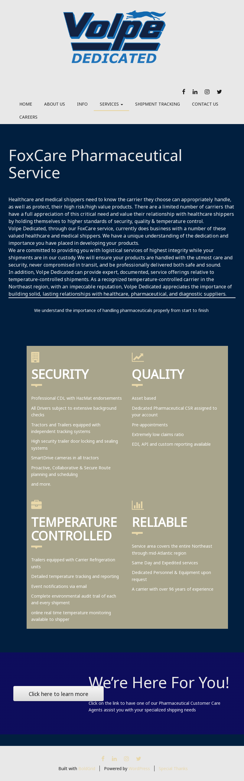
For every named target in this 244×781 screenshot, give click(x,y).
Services (111, 104)
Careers (28, 117)
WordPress (139, 768)
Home (25, 104)
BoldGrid (86, 768)
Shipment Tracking (157, 104)
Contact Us (205, 104)
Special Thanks (173, 768)
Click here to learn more (58, 693)
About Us (54, 104)
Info (82, 104)
